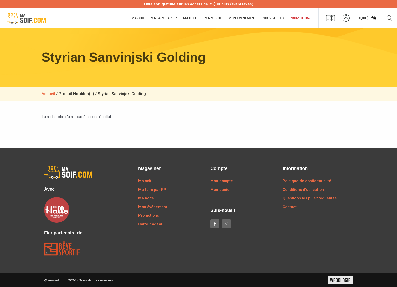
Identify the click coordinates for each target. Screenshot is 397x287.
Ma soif (138, 18)
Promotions (300, 18)
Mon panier (220, 189)
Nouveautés (273, 18)
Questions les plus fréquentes (310, 198)
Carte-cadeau (150, 224)
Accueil (48, 93)
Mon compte (221, 181)
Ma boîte (190, 18)
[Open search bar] (389, 18)
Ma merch (213, 18)
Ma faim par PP (164, 18)
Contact (290, 207)
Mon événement (242, 18)
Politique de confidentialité (307, 181)
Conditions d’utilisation (303, 189)
